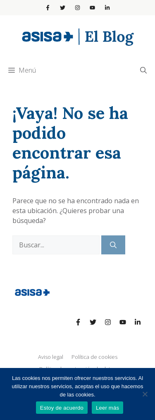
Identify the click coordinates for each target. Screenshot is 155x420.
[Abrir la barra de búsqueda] (143, 70)
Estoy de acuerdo (61, 408)
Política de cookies (94, 357)
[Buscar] (113, 244)
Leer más (107, 408)
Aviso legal (50, 357)
